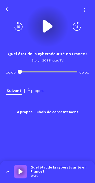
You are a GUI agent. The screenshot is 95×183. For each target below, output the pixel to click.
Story (36, 60)
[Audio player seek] (47, 72)
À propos (24, 112)
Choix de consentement (57, 112)
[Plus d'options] (85, 10)
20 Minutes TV (52, 60)
